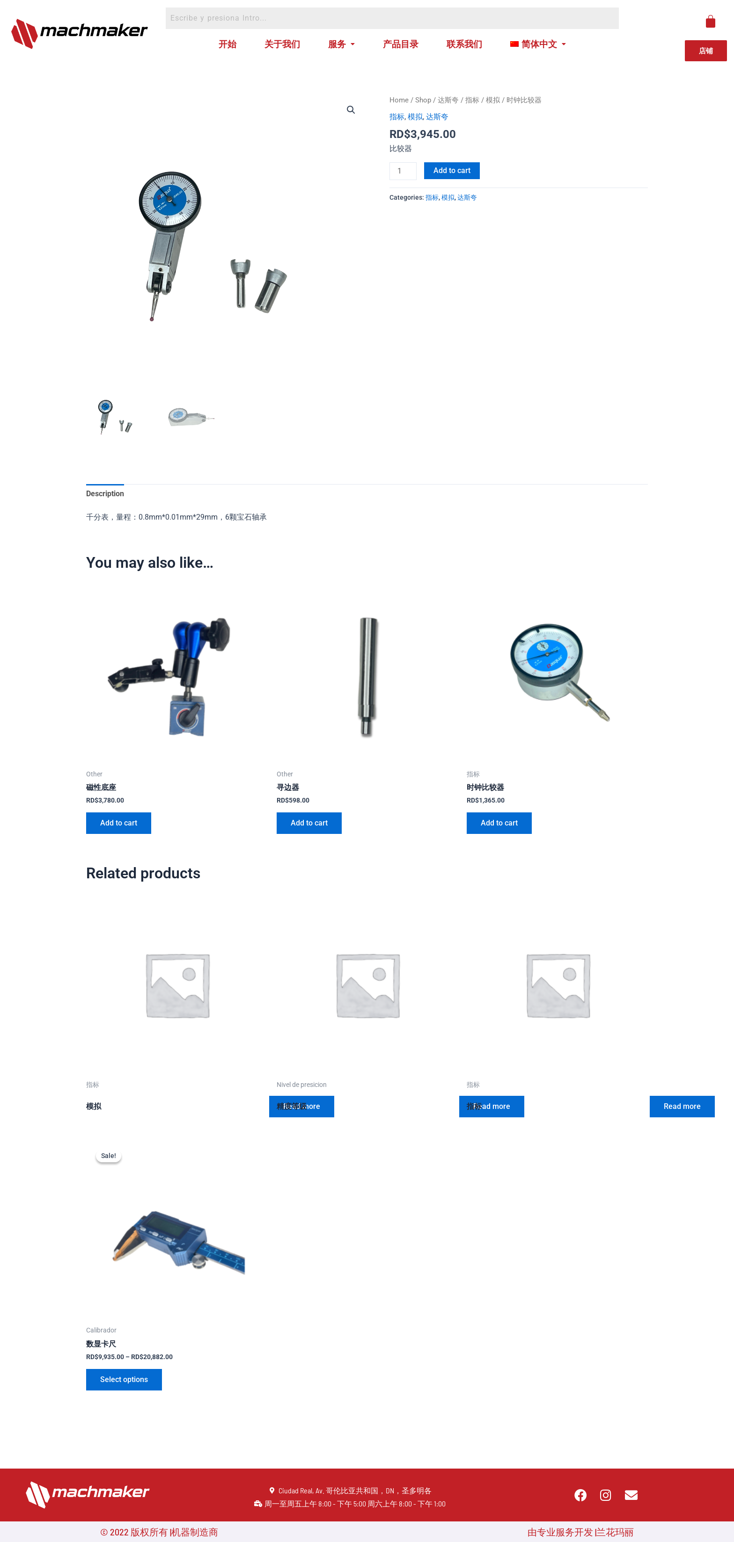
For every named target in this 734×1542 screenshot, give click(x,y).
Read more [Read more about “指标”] (682, 1106)
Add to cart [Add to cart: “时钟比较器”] (499, 822)
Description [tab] (105, 493)
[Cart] (711, 21)
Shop (423, 100)
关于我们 (282, 43)
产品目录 (400, 43)
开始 (227, 43)
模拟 (493, 100)
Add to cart (451, 170)
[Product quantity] (403, 171)
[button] (351, 109)
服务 (341, 43)
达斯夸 (448, 100)
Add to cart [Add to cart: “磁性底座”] (118, 822)
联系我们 (464, 43)
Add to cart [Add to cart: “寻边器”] (309, 822)
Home (399, 100)
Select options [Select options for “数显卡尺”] (124, 1379)
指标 (472, 100)
